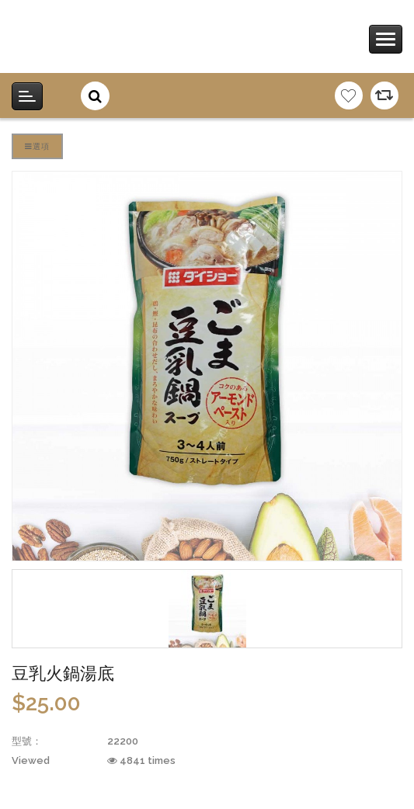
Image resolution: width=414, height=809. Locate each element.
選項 (37, 146)
